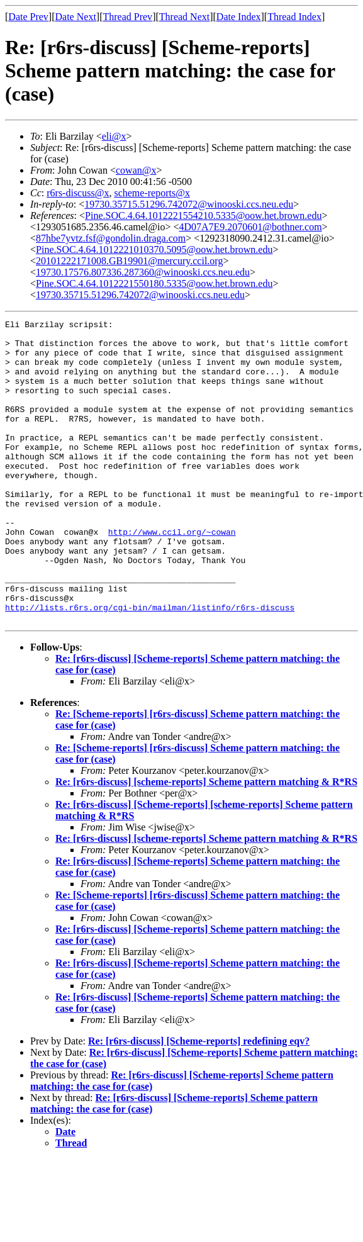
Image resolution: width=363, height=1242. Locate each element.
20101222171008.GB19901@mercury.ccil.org (129, 260)
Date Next (75, 16)
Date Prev (28, 16)
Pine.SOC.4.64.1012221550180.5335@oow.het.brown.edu (154, 283)
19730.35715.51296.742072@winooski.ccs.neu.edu (188, 204)
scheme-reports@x (151, 192)
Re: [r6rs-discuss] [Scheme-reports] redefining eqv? (199, 1101)
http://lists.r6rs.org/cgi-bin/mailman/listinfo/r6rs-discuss (149, 665)
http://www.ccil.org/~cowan (172, 575)
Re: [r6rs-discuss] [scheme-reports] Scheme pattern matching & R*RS (206, 842)
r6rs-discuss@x (78, 192)
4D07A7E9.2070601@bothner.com (250, 226)
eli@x (114, 136)
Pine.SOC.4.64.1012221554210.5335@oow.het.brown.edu (203, 215)
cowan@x (136, 170)
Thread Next (184, 16)
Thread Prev (127, 16)
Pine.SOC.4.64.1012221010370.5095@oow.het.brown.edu (154, 249)
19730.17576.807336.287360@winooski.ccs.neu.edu (143, 272)
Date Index (238, 16)
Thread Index (294, 16)
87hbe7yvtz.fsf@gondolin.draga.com (111, 238)
